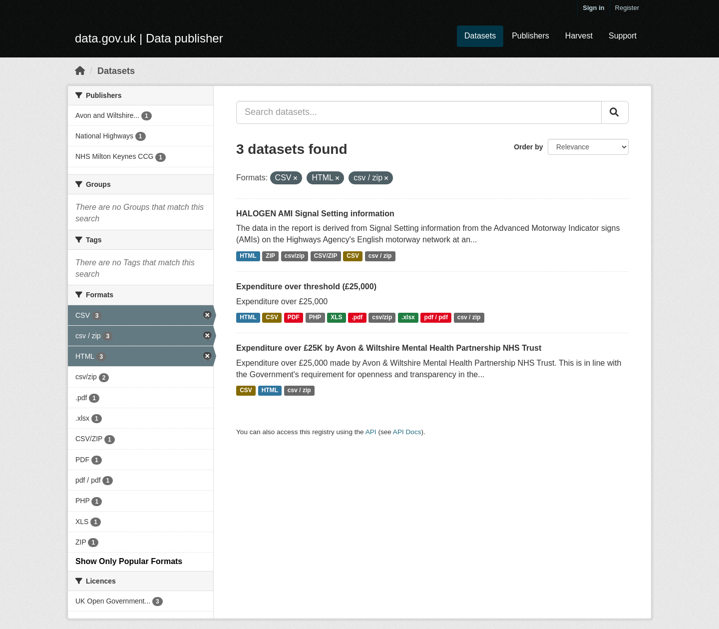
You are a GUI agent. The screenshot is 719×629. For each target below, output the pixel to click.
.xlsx (408, 317)
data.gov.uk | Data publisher (149, 38)
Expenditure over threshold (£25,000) (306, 286)
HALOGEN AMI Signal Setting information (315, 213)
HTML (248, 255)
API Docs (407, 432)
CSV (353, 255)
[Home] (80, 71)
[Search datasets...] (419, 112)
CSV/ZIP (326, 255)
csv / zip (380, 255)
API (370, 432)
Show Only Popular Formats (128, 561)
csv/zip (295, 255)
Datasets (480, 35)
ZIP (270, 255)
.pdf (357, 317)
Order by (528, 147)
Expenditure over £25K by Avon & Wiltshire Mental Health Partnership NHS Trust (388, 348)
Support (623, 35)
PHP (315, 317)
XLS (336, 317)
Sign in (593, 7)
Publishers (530, 35)
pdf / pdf (436, 317)
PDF (294, 317)
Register (627, 7)
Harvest (579, 35)
